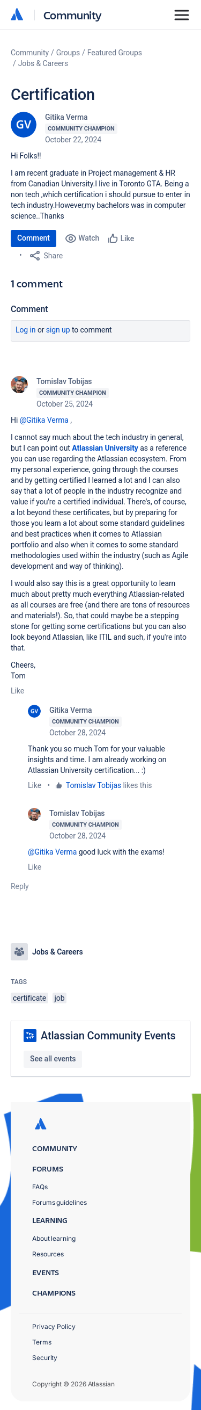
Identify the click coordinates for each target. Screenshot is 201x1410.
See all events (53, 1058)
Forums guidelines (59, 1202)
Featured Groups (114, 52)
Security (44, 1358)
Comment (33, 238)
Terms (41, 1342)
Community (72, 15)
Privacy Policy (54, 1326)
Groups (68, 52)
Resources (48, 1254)
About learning (54, 1238)
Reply (20, 886)
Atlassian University (105, 448)
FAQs (40, 1187)
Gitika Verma (66, 117)
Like (17, 690)
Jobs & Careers (43, 63)
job (60, 998)
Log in (26, 330)
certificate (29, 998)
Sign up (58, 330)
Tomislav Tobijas (64, 381)
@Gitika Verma (44, 420)
